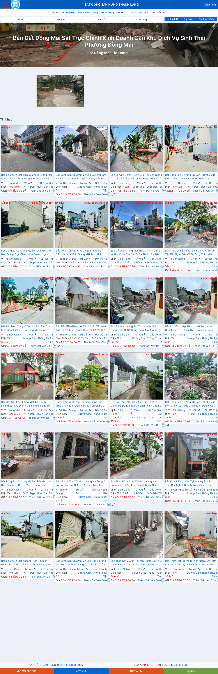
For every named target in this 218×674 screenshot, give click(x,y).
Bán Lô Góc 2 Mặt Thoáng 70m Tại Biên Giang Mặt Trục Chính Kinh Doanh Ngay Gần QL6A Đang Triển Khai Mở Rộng (27, 563)
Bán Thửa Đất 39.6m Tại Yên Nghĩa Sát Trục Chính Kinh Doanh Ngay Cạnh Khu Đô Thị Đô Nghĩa (136, 563)
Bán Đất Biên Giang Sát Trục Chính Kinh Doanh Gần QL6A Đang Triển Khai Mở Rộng (135, 328)
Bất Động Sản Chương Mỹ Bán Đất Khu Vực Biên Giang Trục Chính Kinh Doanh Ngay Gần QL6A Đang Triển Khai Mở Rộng (26, 252)
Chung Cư (122, 12)
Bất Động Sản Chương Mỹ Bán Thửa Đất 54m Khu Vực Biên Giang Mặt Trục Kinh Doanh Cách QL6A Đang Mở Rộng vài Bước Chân (81, 252)
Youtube (136, 671)
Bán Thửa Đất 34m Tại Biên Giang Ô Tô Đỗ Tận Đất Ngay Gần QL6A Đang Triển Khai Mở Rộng (190, 252)
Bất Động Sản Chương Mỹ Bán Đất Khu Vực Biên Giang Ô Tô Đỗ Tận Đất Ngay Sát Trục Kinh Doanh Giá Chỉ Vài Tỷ (81, 177)
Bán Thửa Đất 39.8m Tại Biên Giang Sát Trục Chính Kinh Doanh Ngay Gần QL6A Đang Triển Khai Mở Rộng (79, 404)
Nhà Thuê (136, 12)
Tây (206, 203)
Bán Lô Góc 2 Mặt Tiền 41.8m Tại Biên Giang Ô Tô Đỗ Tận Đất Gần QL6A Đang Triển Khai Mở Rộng (136, 177)
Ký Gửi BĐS (172, 19)
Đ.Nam (205, 279)
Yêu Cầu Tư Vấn (207, 19)
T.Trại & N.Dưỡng (88, 12)
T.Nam (151, 127)
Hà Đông (5, 127)
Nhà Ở (55, 12)
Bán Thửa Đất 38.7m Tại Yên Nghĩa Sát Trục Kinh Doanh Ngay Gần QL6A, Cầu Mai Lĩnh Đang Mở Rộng (190, 563)
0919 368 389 (180, 664)
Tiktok (81, 671)
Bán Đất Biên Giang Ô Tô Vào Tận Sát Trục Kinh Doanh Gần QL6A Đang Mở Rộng (26, 328)
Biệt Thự (150, 12)
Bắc (45, 203)
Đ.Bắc (42, 127)
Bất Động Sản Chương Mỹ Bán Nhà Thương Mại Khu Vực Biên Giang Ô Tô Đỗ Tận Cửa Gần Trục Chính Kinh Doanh (81, 563)
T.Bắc (96, 434)
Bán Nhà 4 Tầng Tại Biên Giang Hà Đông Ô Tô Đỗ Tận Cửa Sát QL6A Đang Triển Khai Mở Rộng (80, 483)
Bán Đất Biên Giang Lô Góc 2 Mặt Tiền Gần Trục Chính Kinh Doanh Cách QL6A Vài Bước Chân (81, 328)
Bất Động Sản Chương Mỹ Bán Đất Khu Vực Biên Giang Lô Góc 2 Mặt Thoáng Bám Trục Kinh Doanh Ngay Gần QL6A (26, 483)
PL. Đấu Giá (68, 12)
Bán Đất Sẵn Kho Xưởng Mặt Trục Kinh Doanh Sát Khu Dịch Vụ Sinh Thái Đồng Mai (26, 403)
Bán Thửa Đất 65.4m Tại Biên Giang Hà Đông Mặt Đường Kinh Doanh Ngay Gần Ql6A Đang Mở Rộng (134, 483)
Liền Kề (161, 12)
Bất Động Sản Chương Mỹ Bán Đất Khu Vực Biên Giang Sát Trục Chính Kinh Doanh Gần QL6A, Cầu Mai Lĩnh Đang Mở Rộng (190, 404)
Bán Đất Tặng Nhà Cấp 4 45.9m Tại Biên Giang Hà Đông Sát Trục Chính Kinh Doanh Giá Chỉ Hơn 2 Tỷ (135, 404)
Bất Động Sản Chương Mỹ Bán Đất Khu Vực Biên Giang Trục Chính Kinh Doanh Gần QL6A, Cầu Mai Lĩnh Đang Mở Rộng (190, 177)
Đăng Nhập (210, 4)
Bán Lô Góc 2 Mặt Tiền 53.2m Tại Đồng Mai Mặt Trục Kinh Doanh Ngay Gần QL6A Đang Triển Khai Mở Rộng (26, 177)
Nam (151, 279)
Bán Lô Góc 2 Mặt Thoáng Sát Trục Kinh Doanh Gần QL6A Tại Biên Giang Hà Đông (189, 328)
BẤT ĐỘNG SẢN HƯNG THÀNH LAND (51, 664)
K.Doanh (33, 127)
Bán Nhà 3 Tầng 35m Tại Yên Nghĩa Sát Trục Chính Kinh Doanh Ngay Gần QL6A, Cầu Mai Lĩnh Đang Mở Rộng (188, 483)
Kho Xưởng (107, 12)
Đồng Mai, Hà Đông (111, 53)
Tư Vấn (27, 183)
